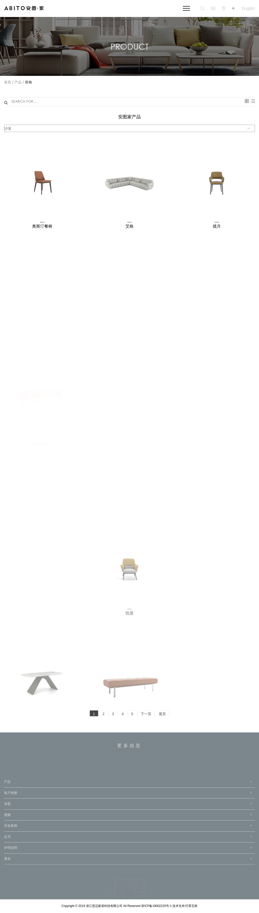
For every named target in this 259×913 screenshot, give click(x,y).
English (248, 8)
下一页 (146, 716)
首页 (7, 82)
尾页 (162, 716)
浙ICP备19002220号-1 (156, 906)
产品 (17, 82)
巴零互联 (191, 906)
